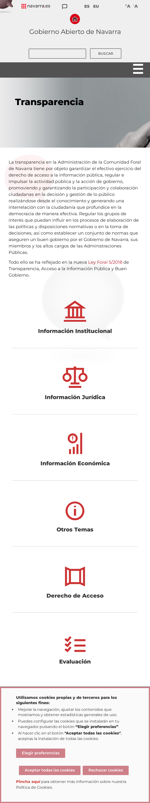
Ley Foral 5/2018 (105, 262)
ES (86, 6)
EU (96, 6)
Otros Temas (75, 529)
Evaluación (75, 661)
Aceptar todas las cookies (50, 770)
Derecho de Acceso (75, 595)
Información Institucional (75, 331)
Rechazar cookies (105, 770)
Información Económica (75, 463)
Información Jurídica (75, 397)
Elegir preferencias (40, 753)
